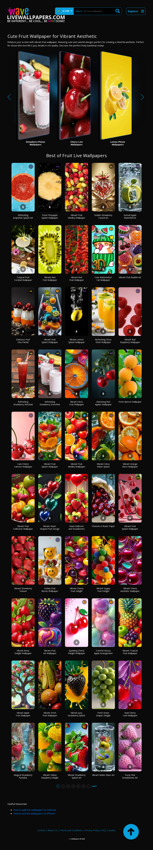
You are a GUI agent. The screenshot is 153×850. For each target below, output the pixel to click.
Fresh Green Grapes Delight (103, 714)
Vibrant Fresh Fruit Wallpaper (50, 714)
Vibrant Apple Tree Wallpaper (23, 714)
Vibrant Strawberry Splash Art (76, 776)
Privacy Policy (92, 830)
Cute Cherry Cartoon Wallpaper (23, 465)
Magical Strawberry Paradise (23, 776)
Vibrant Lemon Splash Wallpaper (76, 341)
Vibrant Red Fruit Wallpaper (76, 278)
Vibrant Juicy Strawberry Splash (76, 714)
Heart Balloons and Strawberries (76, 527)
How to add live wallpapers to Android (34, 810)
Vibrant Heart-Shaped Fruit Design (49, 527)
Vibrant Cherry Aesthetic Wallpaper (130, 589)
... (88, 786)
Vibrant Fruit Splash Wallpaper (50, 341)
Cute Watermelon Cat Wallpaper (103, 278)
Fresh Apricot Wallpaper (129, 401)
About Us (52, 830)
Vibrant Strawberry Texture (23, 589)
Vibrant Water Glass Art (103, 775)
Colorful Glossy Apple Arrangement (103, 652)
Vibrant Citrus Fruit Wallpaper (76, 403)
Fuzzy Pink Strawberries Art (130, 776)
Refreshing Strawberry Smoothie (50, 403)
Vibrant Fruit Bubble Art (130, 277)
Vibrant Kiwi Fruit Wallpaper (50, 278)
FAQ (104, 830)
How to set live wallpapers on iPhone (34, 813)
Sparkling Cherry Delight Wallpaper (76, 652)
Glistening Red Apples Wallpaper (103, 403)
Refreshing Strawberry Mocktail (23, 403)
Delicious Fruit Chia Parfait (23, 341)
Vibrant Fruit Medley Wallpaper (76, 216)
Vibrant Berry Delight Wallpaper (23, 652)
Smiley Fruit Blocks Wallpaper (50, 589)
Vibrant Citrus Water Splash (103, 465)
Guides (112, 830)
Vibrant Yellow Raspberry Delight (49, 776)
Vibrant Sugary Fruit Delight (103, 589)
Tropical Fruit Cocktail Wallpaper (23, 278)
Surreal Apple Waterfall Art (130, 216)
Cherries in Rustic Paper (103, 526)
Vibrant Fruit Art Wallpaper (49, 652)
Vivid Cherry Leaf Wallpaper (130, 714)
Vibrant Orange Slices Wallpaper (130, 465)
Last (94, 786)
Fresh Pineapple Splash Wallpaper (50, 216)
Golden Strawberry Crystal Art (103, 216)
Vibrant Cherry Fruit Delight (76, 589)
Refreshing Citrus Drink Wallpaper (103, 341)
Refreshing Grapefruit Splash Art (23, 216)
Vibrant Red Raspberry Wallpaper (130, 341)
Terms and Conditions (71, 830)
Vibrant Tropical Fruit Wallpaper (130, 652)
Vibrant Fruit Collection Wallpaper (23, 527)
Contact (41, 830)
